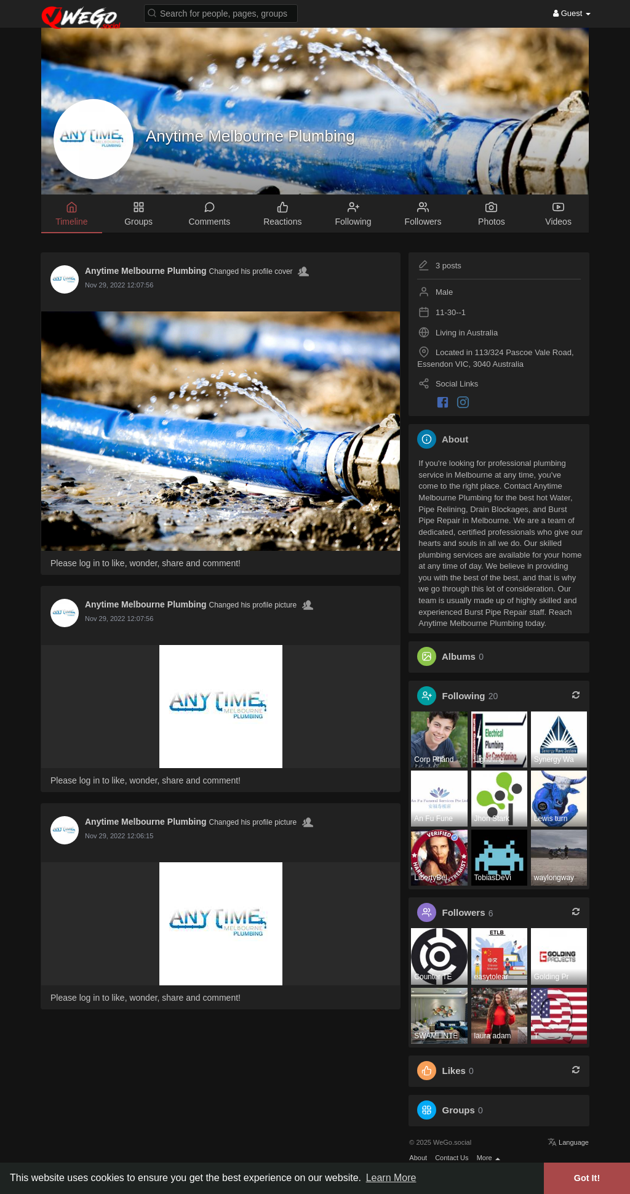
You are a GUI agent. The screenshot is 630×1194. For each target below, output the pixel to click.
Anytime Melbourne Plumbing (250, 136)
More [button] (488, 1157)
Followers (463, 913)
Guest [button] (572, 13)
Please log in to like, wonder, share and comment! (145, 563)
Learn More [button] (391, 1177)
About (418, 1157)
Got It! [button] (587, 1178)
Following (463, 696)
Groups (458, 1110)
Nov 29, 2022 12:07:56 (119, 285)
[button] (221, 12)
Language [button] (568, 1142)
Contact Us (451, 1157)
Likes (454, 1070)
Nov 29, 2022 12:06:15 (119, 835)
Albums (459, 656)
